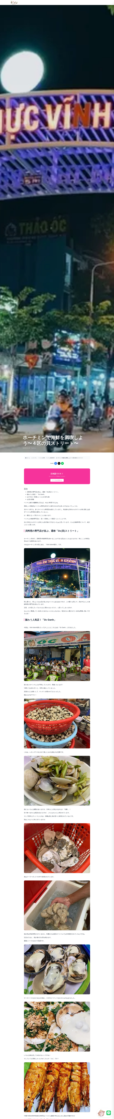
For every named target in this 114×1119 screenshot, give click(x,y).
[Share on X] (59, 463)
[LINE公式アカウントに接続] (104, 1112)
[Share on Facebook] (55, 463)
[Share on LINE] (62, 463)
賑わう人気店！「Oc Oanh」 (36, 494)
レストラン (34, 458)
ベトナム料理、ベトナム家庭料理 (46, 458)
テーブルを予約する (57, 480)
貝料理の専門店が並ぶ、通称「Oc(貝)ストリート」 (43, 492)
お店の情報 (30, 499)
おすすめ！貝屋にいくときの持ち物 (38, 497)
